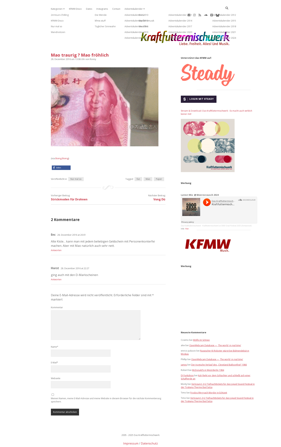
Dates (88, 8)
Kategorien (56, 8)
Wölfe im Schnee (201, 328)
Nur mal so (76, 167)
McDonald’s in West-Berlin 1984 (208, 358)
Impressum (130, 432)
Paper (159, 167)
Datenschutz (149, 432)
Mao (148, 167)
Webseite (55, 366)
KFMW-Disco (74, 8)
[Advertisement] (219, 286)
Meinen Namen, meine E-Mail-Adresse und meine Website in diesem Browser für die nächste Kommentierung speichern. (106, 388)
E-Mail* (54, 351)
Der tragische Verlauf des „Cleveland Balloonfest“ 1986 (219, 353)
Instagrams (101, 8)
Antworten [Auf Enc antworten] (56, 238)
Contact (115, 8)
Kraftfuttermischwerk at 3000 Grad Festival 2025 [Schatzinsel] (226, 214)
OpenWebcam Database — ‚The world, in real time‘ (215, 333)
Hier (187, 217)
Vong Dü (159, 188)
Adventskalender (131, 8)
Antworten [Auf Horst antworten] (56, 268)
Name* (54, 335)
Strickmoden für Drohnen (69, 188)
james (184, 353)
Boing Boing (61, 146)
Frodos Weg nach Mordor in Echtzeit (208, 381)
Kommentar (57, 295)
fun (138, 167)
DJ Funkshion (187, 364)
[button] (61, 156)
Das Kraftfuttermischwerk (191, 214)
